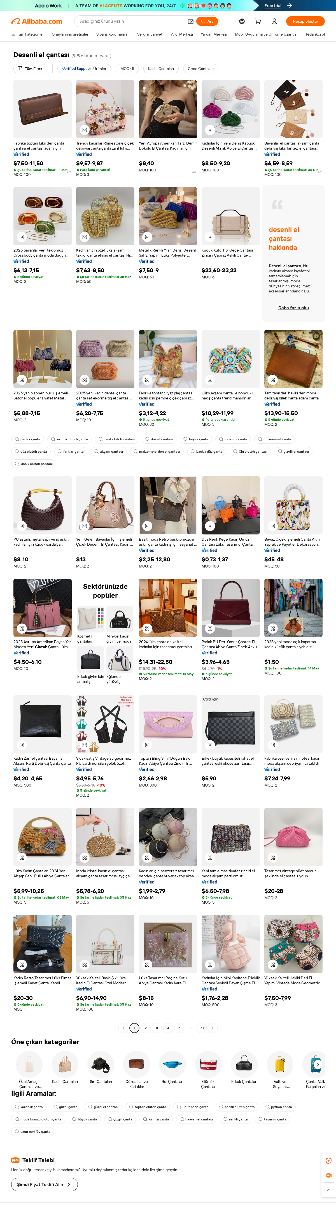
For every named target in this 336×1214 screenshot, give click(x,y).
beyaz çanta (195, 439)
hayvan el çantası (196, 1119)
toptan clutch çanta (147, 1107)
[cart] (259, 22)
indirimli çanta (233, 439)
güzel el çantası (103, 1107)
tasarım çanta (272, 1119)
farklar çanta (71, 451)
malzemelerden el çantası (157, 451)
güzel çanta (65, 1107)
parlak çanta (27, 439)
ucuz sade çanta (193, 1107)
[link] (328, 1160)
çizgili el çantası (293, 451)
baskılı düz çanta (207, 451)
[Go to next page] (213, 1028)
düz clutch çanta (31, 451)
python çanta (278, 1107)
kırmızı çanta (156, 1119)
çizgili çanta (120, 1119)
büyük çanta (84, 1119)
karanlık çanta (29, 1107)
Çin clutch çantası (250, 451)
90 (202, 1028)
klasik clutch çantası (34, 464)
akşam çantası (108, 451)
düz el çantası (159, 439)
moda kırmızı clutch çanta (38, 1119)
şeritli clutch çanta (237, 1107)
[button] (190, 21)
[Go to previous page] (123, 1028)
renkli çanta (235, 1119)
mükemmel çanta (274, 439)
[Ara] (207, 21)
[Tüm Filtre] (30, 68)
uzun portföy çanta (32, 1131)
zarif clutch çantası (117, 439)
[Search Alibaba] (131, 21)
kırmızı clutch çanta (69, 439)
